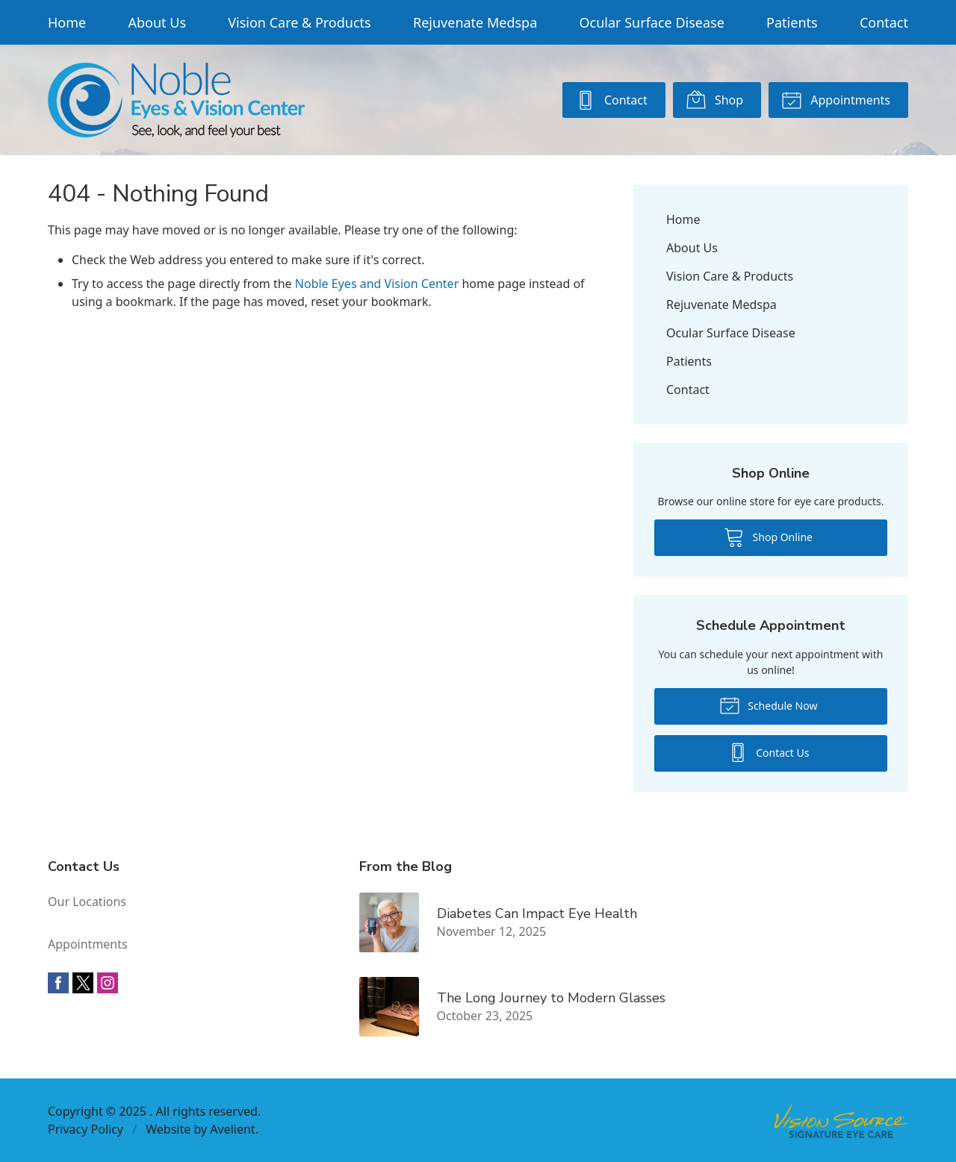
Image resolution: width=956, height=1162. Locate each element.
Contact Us (768, 751)
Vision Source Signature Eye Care (841, 1120)
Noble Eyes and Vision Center (377, 283)
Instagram (107, 982)
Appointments (835, 99)
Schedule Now (768, 704)
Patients (792, 22)
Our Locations (87, 901)
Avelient (232, 1129)
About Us (157, 22)
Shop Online (768, 536)
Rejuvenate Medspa (475, 22)
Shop (714, 99)
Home (67, 22)
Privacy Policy (85, 1129)
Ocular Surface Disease (652, 22)
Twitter (82, 982)
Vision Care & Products (299, 22)
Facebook (58, 982)
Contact (884, 22)
